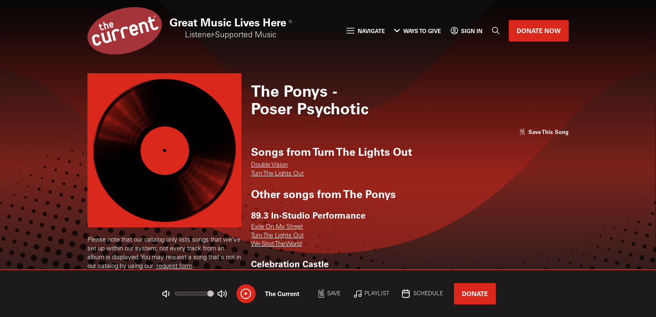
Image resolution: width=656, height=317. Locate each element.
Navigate (365, 30)
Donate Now (539, 30)
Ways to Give (417, 30)
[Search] (495, 31)
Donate (475, 293)
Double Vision (269, 165)
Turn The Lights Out (277, 174)
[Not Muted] (166, 293)
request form (174, 266)
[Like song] (544, 131)
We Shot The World (276, 244)
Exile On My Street (277, 227)
